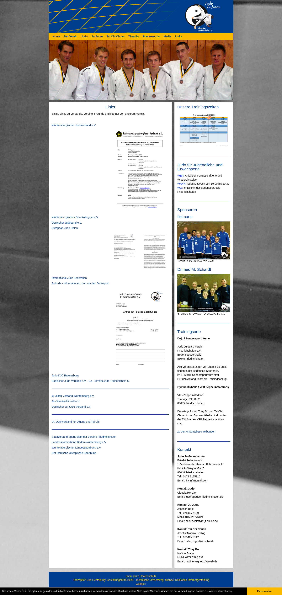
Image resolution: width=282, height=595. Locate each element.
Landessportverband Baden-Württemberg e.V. (79, 442)
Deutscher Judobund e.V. (67, 222)
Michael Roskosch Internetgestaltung (187, 580)
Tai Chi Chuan (116, 36)
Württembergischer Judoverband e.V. (74, 125)
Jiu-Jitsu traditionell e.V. (66, 401)
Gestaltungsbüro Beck (120, 580)
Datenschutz (148, 576)
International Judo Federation (69, 277)
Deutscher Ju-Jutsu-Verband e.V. (71, 406)
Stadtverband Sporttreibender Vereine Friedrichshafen (84, 436)
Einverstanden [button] (264, 591)
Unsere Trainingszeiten (198, 107)
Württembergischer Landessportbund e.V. (76, 447)
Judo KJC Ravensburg (65, 375)
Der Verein (70, 36)
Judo (84, 36)
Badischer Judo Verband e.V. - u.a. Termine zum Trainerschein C (90, 380)
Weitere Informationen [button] (220, 591)
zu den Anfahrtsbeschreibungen (196, 431)
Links (178, 36)
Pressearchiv (151, 36)
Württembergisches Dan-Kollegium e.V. (75, 217)
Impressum (132, 576)
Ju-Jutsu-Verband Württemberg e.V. (73, 395)
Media (167, 36)
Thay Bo (133, 36)
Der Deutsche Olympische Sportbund (74, 452)
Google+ (141, 583)
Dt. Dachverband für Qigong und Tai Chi (75, 421)
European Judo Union (65, 228)
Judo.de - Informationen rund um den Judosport (80, 283)
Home (56, 36)
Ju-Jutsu (97, 36)
